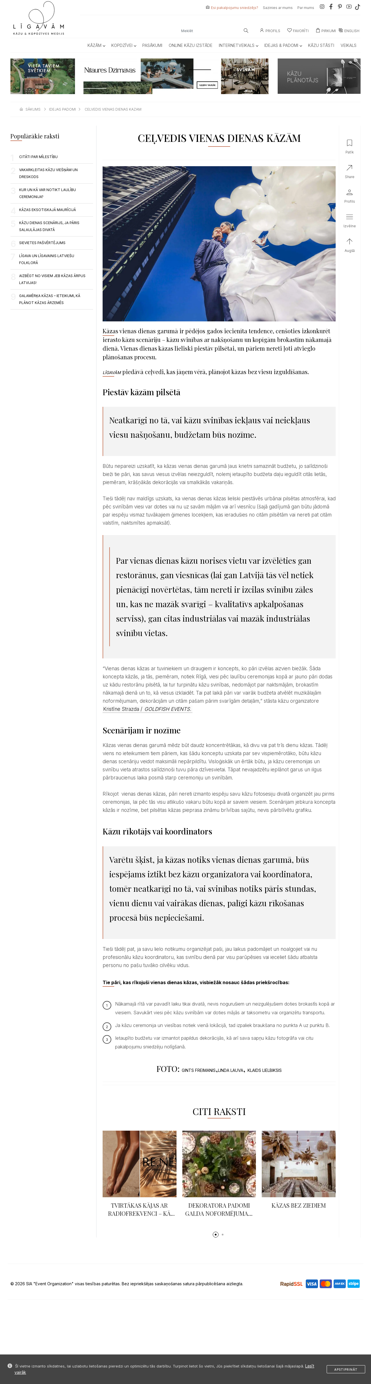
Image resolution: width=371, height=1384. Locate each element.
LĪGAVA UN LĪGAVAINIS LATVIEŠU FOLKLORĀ (46, 259)
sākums (33, 109)
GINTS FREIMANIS (199, 1070)
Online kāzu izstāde (190, 45)
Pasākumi (152, 45)
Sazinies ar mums (278, 8)
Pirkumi (325, 31)
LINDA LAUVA (230, 1070)
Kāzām (96, 45)
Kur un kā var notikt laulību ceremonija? (47, 193)
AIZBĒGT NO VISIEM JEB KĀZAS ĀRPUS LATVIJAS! (52, 279)
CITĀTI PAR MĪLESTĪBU (38, 157)
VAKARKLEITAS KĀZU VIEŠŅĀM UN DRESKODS (48, 173)
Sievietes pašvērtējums (42, 243)
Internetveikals (238, 45)
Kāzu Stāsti (321, 45)
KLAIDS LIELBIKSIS (265, 1070)
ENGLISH (349, 31)
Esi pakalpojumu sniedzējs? (234, 8)
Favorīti (298, 31)
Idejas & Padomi (283, 45)
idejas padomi (62, 109)
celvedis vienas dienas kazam (113, 109)
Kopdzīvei (123, 45)
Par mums (305, 8)
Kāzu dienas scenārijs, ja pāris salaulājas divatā (49, 226)
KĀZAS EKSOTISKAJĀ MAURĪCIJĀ (47, 210)
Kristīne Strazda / (147, 709)
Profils (270, 31)
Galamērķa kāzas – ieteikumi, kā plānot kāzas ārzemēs (49, 299)
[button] (216, 1234)
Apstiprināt (346, 1369)
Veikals (349, 45)
